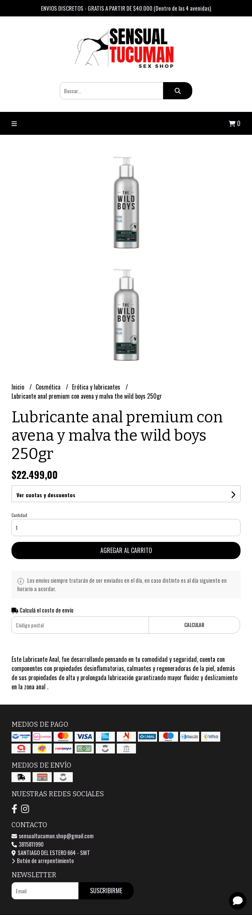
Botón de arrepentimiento (42, 861)
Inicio (18, 386)
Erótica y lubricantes (97, 386)
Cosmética (49, 386)
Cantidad (19, 515)
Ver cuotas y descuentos (45, 495)
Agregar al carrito (126, 550)
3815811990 (27, 844)
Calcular (194, 625)
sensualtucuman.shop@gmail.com (52, 836)
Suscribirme (106, 890)
